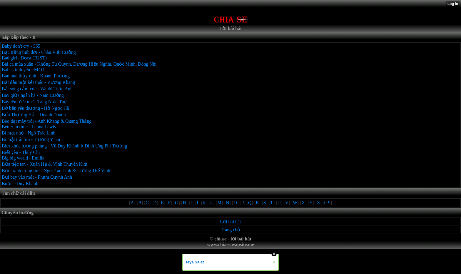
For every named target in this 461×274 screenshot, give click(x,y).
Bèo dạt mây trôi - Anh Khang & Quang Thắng (46, 121)
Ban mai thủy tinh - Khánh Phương (36, 75)
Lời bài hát (230, 221)
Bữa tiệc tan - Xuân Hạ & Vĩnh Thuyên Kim (44, 164)
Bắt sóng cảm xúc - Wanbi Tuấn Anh (37, 88)
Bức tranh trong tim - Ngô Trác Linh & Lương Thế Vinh (56, 170)
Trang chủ (230, 229)
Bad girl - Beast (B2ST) (24, 57)
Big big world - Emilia (23, 157)
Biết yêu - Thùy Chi (21, 152)
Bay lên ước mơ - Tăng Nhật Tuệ (34, 101)
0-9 (327, 202)
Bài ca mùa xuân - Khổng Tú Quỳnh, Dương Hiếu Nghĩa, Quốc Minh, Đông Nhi (79, 64)
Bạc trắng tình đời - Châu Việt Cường (39, 52)
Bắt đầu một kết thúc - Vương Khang (38, 82)
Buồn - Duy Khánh (20, 183)
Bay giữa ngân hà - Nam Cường (33, 95)
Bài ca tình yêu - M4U (23, 69)
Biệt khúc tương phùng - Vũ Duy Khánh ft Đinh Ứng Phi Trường (64, 145)
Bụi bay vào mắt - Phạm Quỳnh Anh (37, 177)
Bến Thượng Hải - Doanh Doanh (34, 114)
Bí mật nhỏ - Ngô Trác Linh (29, 132)
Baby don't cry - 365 (21, 46)
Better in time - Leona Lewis (29, 126)
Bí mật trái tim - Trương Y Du (31, 139)
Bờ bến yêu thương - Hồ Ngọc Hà (35, 108)
